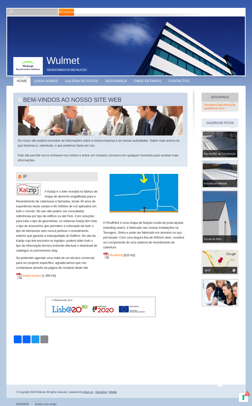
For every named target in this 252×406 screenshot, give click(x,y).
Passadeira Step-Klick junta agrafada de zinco (219, 106)
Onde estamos (147, 81)
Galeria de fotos (81, 81)
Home (22, 81)
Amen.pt (88, 392)
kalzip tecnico (32, 275)
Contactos (179, 81)
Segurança (116, 81)
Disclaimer (101, 392)
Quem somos (46, 81)
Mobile (113, 392)
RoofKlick (116, 255)
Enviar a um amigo (45, 404)
